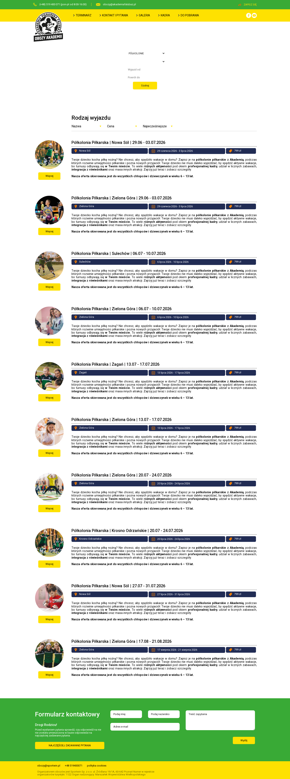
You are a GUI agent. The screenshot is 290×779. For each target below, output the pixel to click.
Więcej (49, 175)
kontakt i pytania (114, 15)
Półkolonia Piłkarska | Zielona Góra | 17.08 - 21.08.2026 (121, 641)
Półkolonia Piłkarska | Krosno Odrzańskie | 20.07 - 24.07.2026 (127, 530)
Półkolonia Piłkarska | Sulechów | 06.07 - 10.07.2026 (118, 253)
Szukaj (145, 85)
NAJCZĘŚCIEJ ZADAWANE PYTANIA (70, 745)
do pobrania (188, 15)
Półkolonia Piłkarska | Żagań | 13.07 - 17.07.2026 (115, 364)
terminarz (82, 15)
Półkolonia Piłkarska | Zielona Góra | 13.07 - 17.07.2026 (121, 419)
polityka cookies (96, 765)
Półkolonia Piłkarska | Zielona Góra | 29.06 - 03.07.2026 (121, 198)
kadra (164, 15)
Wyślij (243, 740)
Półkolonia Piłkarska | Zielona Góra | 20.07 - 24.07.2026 (121, 475)
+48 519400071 (73, 765)
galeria (143, 15)
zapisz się (247, 4)
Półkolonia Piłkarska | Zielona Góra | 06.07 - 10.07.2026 (121, 308)
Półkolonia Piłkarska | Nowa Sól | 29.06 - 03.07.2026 (118, 142)
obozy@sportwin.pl (48, 765)
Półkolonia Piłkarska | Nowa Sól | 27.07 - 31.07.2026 (118, 585)
